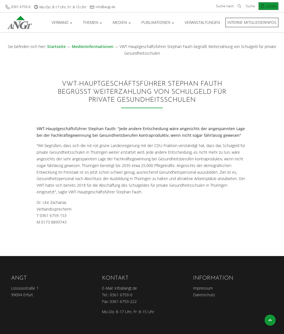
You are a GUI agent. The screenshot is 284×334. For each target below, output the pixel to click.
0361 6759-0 (21, 6)
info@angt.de (105, 6)
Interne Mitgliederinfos (252, 22)
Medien (120, 22)
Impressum (203, 288)
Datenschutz (204, 294)
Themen (90, 22)
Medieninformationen (92, 46)
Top (270, 320)
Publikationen (155, 22)
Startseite (56, 46)
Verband (60, 22)
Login (271, 6)
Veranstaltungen (202, 22)
